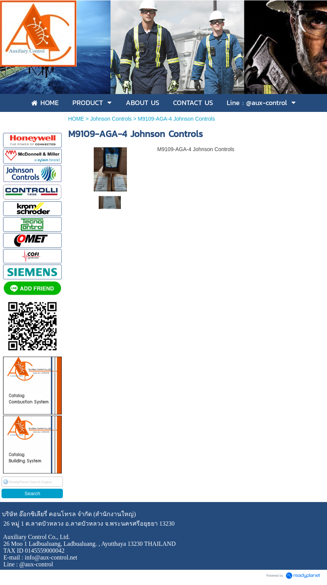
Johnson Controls (111, 119)
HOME (76, 119)
